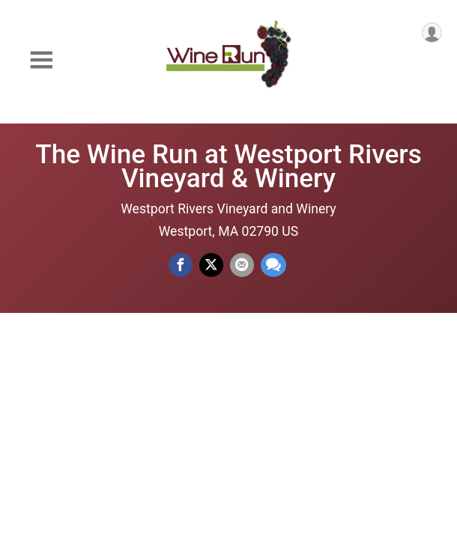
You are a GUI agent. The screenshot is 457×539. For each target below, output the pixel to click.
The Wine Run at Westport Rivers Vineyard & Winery (228, 166)
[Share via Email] (242, 265)
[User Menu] (432, 32)
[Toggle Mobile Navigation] (41, 60)
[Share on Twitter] (211, 265)
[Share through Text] (273, 265)
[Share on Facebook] (181, 265)
